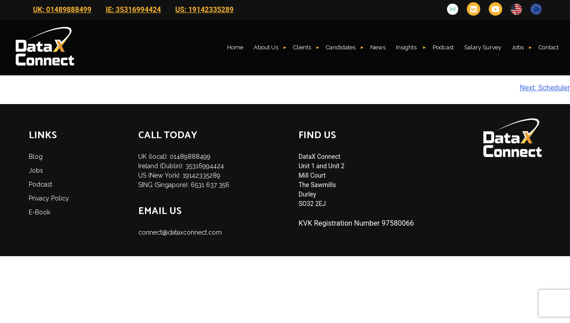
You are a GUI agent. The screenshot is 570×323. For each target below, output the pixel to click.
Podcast (443, 47)
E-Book (39, 212)
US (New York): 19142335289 (179, 175)
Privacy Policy (49, 198)
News (378, 47)
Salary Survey (482, 47)
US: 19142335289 (204, 9)
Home (235, 47)
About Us (266, 47)
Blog (36, 156)
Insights (407, 47)
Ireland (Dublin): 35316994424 (181, 166)
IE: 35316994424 (133, 9)
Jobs (518, 47)
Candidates (340, 47)
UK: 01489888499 (62, 9)
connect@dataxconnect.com (180, 232)
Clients (302, 47)
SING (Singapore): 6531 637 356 (183, 184)
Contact (549, 47)
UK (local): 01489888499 (174, 156)
